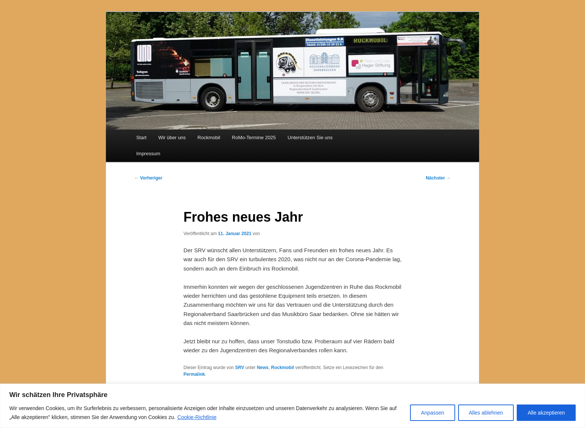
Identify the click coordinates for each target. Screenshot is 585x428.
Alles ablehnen (486, 413)
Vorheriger (148, 178)
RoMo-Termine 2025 (254, 137)
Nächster (438, 178)
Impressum (148, 153)
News (262, 367)
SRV (239, 367)
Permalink (194, 374)
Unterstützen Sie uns (310, 137)
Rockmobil (208, 137)
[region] (292, 406)
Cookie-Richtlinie (196, 417)
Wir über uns (172, 137)
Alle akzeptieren (546, 413)
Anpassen (432, 413)
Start (141, 137)
